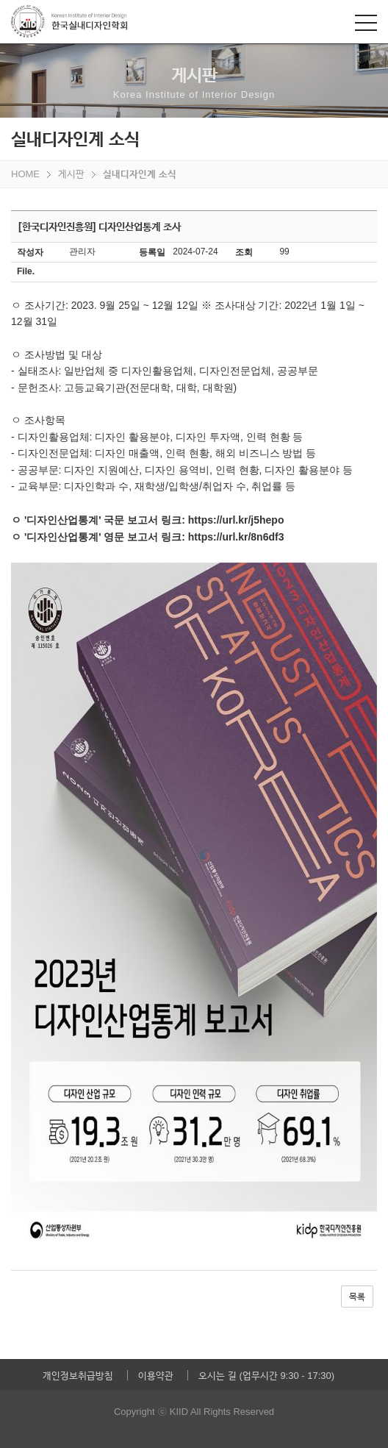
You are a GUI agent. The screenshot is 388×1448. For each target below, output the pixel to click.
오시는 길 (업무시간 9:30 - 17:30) (266, 1375)
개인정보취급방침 (78, 1375)
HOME (25, 173)
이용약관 (155, 1375)
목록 (357, 1296)
